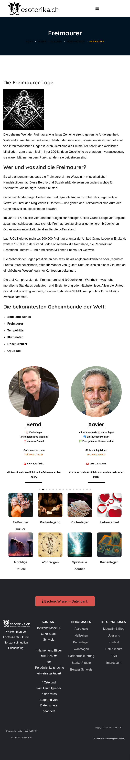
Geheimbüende (76, 41)
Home (29, 41)
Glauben (56, 41)
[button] (97, 8)
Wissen (42, 41)
